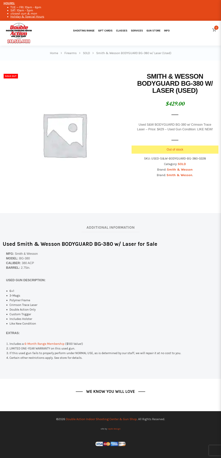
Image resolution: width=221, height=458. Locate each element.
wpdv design (114, 428)
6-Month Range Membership (44, 344)
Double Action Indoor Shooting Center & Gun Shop (101, 419)
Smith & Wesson (180, 169)
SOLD (182, 164)
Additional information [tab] (111, 227)
